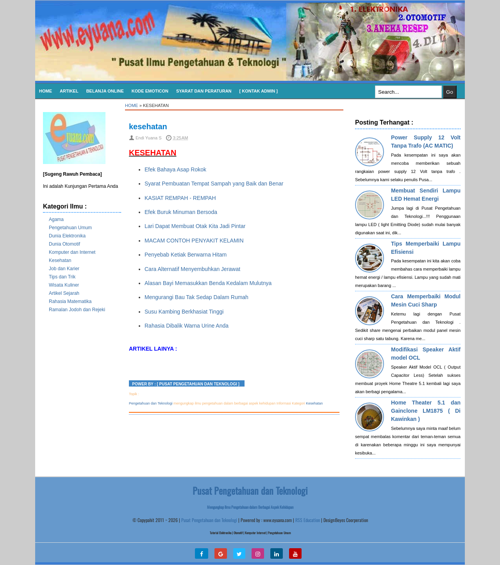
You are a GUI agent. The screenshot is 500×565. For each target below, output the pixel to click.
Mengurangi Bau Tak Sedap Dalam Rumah (196, 297)
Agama (56, 219)
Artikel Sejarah (64, 293)
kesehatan (148, 126)
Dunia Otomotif (64, 244)
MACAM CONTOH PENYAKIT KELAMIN (194, 240)
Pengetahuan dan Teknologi (150, 403)
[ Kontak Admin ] (258, 91)
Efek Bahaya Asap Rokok (175, 169)
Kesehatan (60, 260)
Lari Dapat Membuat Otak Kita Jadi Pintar (195, 226)
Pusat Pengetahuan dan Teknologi (209, 520)
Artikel (69, 91)
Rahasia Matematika (70, 301)
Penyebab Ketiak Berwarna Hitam (186, 254)
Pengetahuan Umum (70, 227)
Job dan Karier (64, 268)
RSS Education (307, 520)
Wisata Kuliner (64, 285)
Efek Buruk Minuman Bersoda (181, 212)
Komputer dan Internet (72, 252)
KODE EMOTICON (150, 91)
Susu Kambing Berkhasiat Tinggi (185, 311)
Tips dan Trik (62, 277)
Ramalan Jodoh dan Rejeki (77, 309)
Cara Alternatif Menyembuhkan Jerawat (192, 269)
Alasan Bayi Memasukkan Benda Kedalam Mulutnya (208, 283)
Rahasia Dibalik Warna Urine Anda (187, 326)
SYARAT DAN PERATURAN (204, 91)
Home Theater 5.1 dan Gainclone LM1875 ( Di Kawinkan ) (426, 410)
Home (45, 91)
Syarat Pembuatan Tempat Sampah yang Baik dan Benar (214, 183)
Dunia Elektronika (67, 236)
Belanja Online (105, 91)
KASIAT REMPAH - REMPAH (180, 198)
